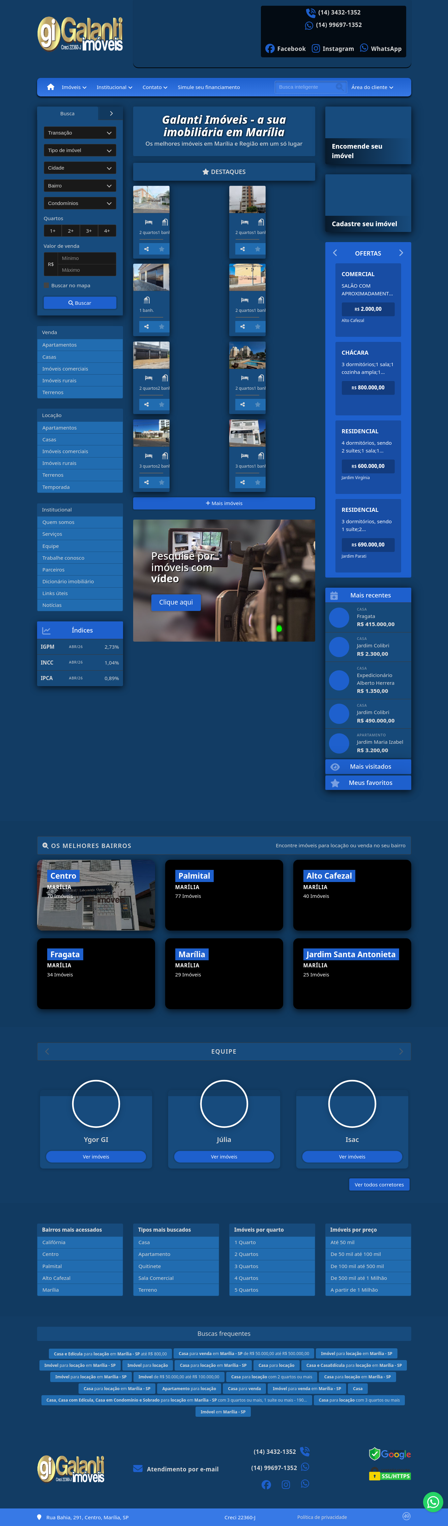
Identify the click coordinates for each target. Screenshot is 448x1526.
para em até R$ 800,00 (110, 1354)
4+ (107, 230)
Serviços (52, 533)
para (147, 1365)
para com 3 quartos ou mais (359, 1400)
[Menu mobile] (50, 87)
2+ (70, 230)
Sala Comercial (156, 1277)
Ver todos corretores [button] (379, 1184)
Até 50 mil (343, 1242)
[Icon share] (285, 48)
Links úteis (55, 593)
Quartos (53, 218)
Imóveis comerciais (65, 368)
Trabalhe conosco (63, 557)
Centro (50, 1254)
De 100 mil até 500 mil (357, 1266)
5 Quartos (247, 1289)
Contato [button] (152, 87)
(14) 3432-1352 (339, 12)
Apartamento (155, 1254)
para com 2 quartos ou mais (271, 1377)
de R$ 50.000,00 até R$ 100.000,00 (179, 1377)
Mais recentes (360, 595)
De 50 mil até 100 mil (356, 1254)
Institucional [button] (111, 87)
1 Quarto (245, 1242)
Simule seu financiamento (209, 87)
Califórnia (53, 1242)
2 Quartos (247, 1254)
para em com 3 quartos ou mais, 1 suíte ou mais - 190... (177, 1400)
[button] (47, 1051)
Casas (49, 356)
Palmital (52, 1266)
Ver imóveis (96, 1156)
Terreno (148, 1289)
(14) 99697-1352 (339, 25)
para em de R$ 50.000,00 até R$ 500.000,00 (244, 1353)
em (223, 1412)
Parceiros (53, 569)
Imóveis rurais (59, 380)
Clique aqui (176, 750)
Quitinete (150, 1266)
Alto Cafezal (56, 1277)
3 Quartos (247, 1266)
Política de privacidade (322, 1517)
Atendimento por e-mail (176, 1469)
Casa (144, 1242)
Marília (50, 1289)
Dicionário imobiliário (68, 581)
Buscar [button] (79, 302)
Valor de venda (62, 245)
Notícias (52, 604)
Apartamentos (59, 344)
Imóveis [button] (71, 87)
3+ (89, 230)
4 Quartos (247, 1277)
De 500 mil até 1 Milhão (359, 1277)
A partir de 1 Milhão (354, 1289)
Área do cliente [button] (369, 87)
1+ (53, 230)
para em (356, 1353)
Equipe (50, 545)
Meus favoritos (361, 783)
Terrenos (53, 392)
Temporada (56, 486)
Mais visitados (360, 766)
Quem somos (58, 522)
